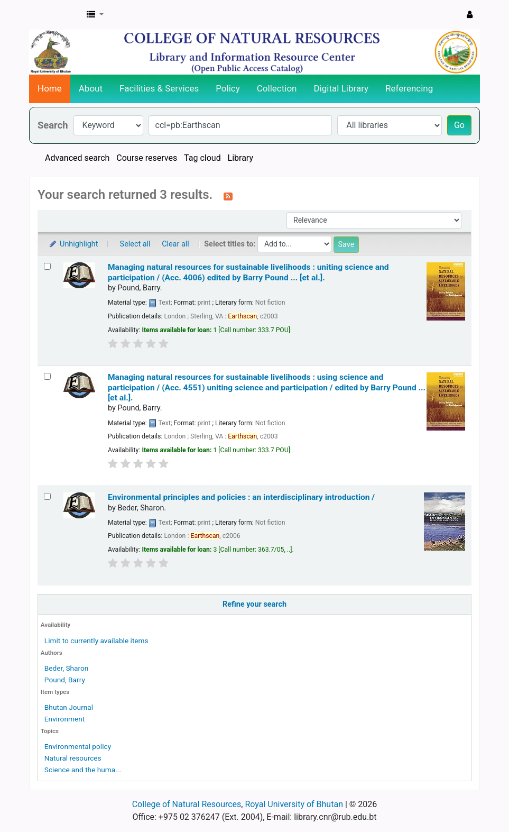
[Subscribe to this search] (228, 196)
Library (240, 158)
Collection (277, 88)
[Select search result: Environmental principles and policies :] (47, 496)
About (91, 88)
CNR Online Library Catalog (56, 14)
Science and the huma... (82, 769)
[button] (95, 14)
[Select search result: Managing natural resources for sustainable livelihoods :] (47, 266)
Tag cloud (202, 158)
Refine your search (254, 604)
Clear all (175, 244)
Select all (135, 244)
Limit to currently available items (96, 640)
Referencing (409, 88)
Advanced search (77, 158)
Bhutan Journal (68, 707)
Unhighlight (73, 244)
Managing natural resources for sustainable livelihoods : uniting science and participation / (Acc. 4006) (248, 272)
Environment (64, 719)
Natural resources (72, 758)
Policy (228, 88)
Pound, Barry (64, 679)
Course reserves (146, 158)
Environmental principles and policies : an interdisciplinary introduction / (241, 497)
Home (50, 88)
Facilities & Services (159, 88)
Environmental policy (77, 746)
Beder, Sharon (66, 668)
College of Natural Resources (187, 804)
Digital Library (341, 88)
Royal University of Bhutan (294, 804)
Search (53, 125)
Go (459, 125)
